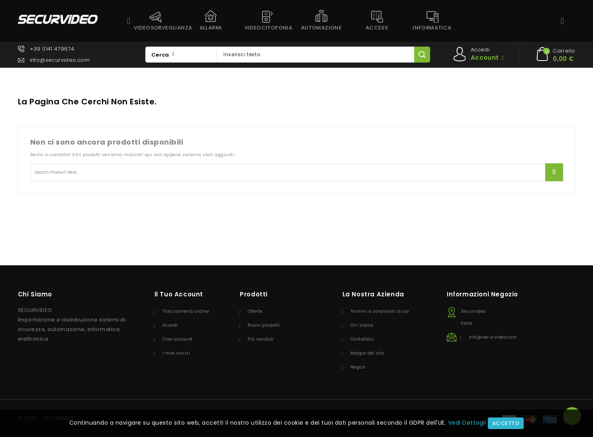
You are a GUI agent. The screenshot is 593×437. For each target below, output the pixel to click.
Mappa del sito (367, 353)
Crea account (177, 339)
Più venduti (261, 339)
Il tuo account (179, 294)
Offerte (255, 311)
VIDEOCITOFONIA (269, 27)
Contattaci (362, 339)
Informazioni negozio (482, 294)
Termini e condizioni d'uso (379, 311)
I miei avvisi (176, 353)
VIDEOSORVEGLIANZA (158, 27)
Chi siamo (362, 325)
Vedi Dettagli (467, 423)
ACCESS (377, 27)
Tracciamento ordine (185, 311)
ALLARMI (211, 27)
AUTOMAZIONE (321, 27)
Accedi (170, 325)
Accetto (506, 423)
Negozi (358, 367)
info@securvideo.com (60, 60)
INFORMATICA (432, 27)
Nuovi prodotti (264, 325)
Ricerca (554, 172)
